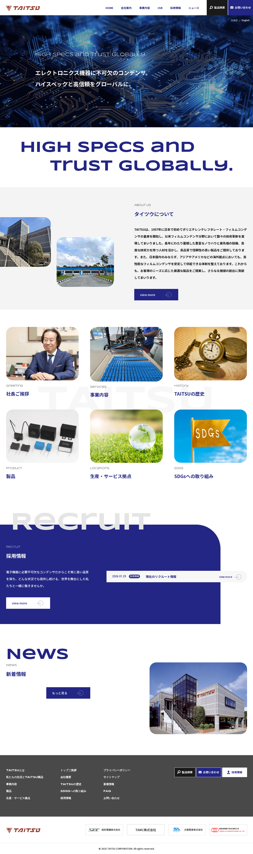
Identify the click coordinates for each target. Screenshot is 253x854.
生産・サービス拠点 (18, 798)
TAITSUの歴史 (70, 784)
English (246, 20)
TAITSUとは (15, 770)
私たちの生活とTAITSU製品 (24, 777)
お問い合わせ (243, 7)
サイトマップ (111, 777)
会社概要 (65, 777)
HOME (109, 8)
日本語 (234, 20)
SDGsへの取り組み (73, 791)
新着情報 (108, 784)
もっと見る (59, 693)
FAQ (107, 791)
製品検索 (219, 7)
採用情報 (175, 8)
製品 (8, 791)
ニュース (194, 8)
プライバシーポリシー (116, 770)
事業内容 (144, 8)
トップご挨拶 (68, 770)
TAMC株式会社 (145, 829)
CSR (160, 8)
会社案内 (126, 8)
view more (147, 294)
